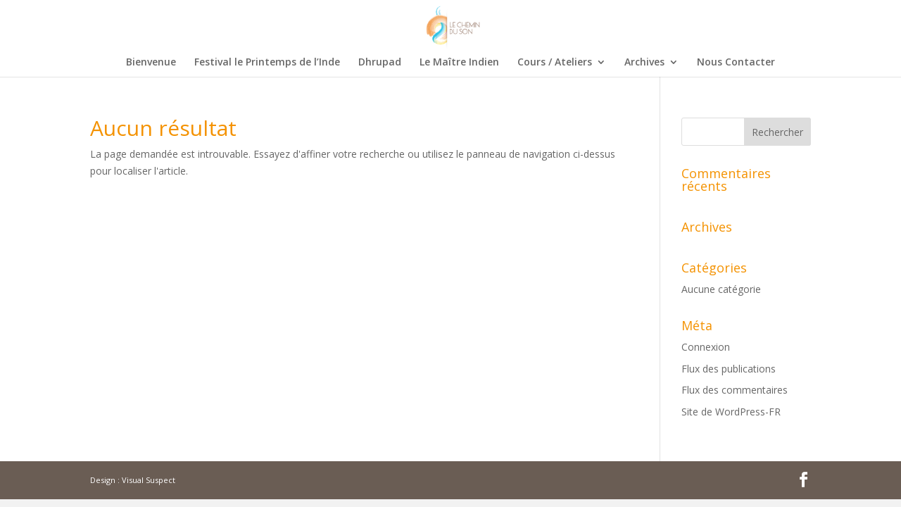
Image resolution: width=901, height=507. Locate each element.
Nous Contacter (736, 62)
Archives (644, 62)
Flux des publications (728, 368)
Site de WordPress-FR (731, 411)
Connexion (705, 346)
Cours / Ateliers (554, 62)
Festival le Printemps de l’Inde (267, 62)
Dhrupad (379, 62)
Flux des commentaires (734, 389)
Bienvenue (151, 62)
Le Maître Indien (459, 62)
